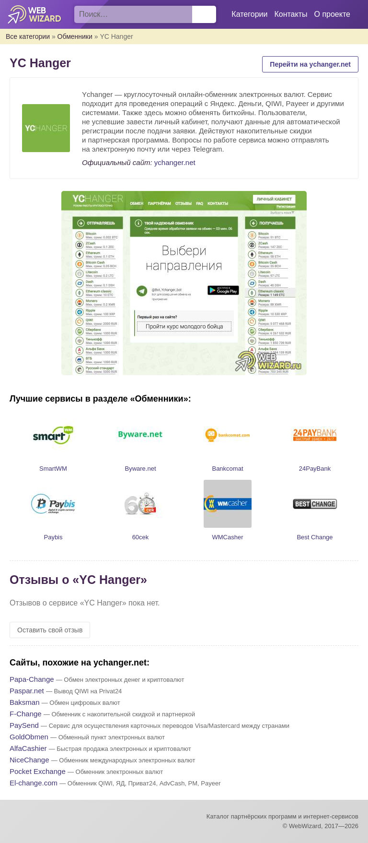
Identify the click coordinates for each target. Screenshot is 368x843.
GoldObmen (29, 737)
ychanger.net (175, 162)
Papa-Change (32, 679)
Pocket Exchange (38, 771)
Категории (249, 14)
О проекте (332, 14)
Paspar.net (27, 691)
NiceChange (29, 760)
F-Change (26, 714)
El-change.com (34, 783)
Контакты (290, 14)
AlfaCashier (28, 748)
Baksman (25, 702)
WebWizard (34, 14)
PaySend (24, 725)
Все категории (28, 36)
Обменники (75, 36)
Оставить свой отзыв (49, 630)
